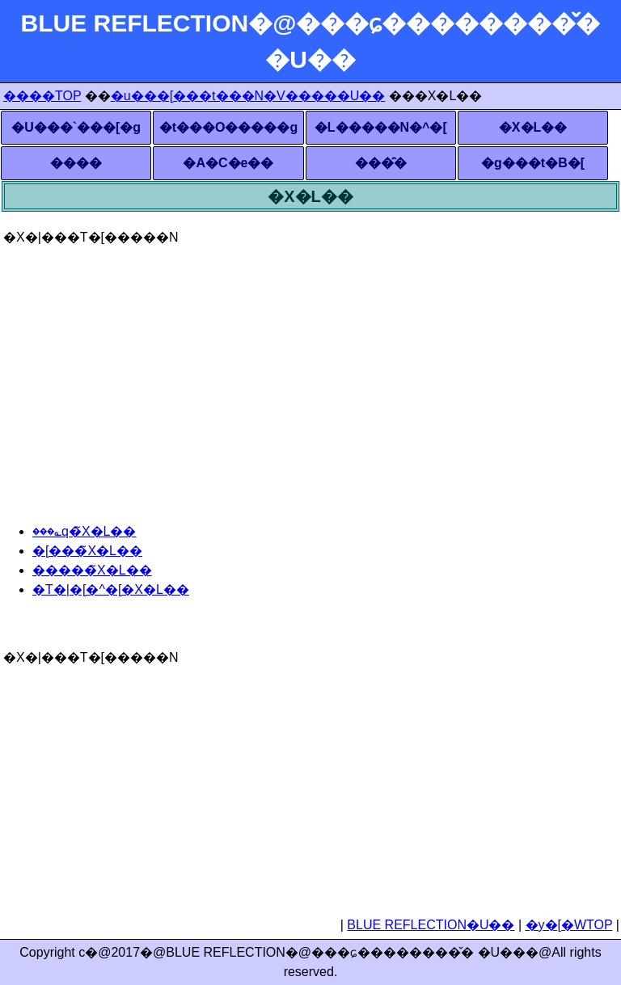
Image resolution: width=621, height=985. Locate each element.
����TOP (42, 96)
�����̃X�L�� (92, 570)
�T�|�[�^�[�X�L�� (110, 589)
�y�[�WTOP (569, 925)
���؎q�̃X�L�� (84, 531)
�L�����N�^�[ (381, 127)
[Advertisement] (310, 360)
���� (76, 163)
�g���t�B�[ (533, 163)
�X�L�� (533, 127)
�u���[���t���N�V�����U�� (248, 96)
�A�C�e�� (228, 163)
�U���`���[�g (76, 127)
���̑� (381, 163)
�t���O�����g (228, 127)
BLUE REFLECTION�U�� (430, 925)
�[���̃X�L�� (87, 551)
